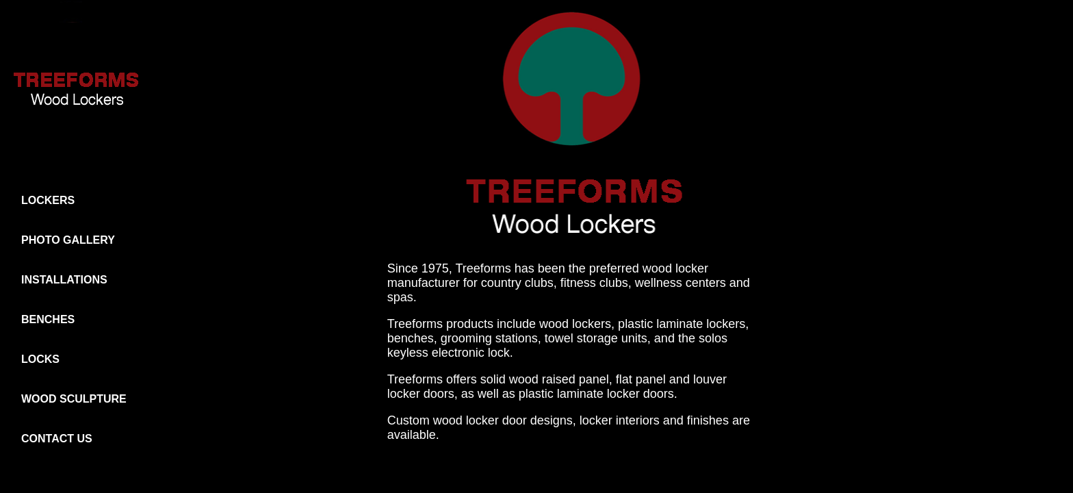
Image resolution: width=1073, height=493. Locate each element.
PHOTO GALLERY (68, 240)
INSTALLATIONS (64, 280)
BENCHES (48, 319)
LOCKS (40, 359)
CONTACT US (56, 438)
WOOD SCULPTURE (74, 399)
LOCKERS (48, 200)
